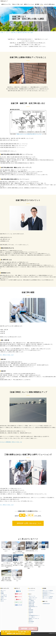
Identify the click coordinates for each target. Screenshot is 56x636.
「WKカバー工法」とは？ (17, 4)
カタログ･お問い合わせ (49, 4)
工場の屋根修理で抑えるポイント (34, 615)
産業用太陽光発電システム (33, 606)
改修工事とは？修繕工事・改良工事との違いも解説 (22, 32)
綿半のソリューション (29, 4)
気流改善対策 (31, 612)
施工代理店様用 (31, 621)
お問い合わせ (32, 633)
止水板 (30, 608)
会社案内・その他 (3, 596)
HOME (2, 32)
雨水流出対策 (31, 609)
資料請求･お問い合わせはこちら (29, 523)
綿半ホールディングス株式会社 (48, 590)
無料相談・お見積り (28, 628)
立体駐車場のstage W (46, 603)
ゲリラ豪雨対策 (31, 600)
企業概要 (2, 593)
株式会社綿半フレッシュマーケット (48, 593)
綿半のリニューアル (6, 4)
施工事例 (37, 4)
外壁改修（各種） (31, 605)
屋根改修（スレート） (32, 599)
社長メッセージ (3, 590)
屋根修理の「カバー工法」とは (34, 618)
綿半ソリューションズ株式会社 (48, 596)
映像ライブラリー (3, 599)
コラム (41, 4)
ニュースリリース (31, 590)
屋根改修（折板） (31, 603)
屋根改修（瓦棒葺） (32, 602)
